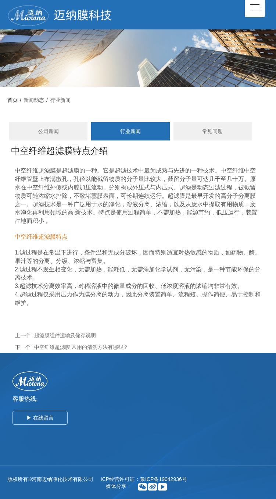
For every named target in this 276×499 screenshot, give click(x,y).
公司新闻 (48, 131)
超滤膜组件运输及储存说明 (65, 335)
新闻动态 (34, 100)
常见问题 (212, 131)
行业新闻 (60, 100)
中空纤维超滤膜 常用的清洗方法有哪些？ (81, 347)
